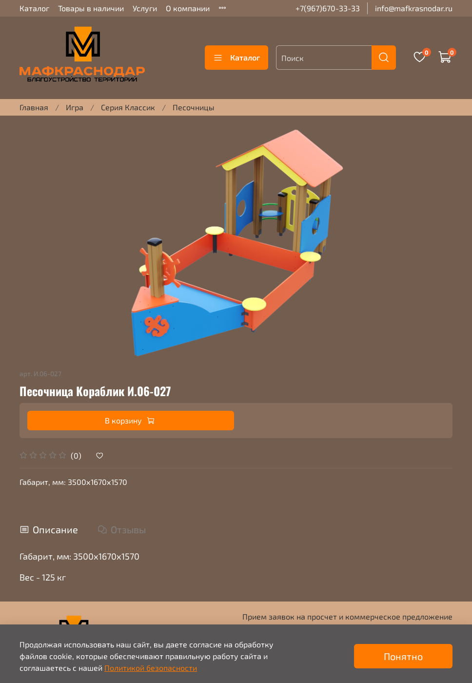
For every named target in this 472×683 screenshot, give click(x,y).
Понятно (403, 656)
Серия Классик (128, 107)
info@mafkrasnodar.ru (413, 8)
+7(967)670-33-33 (327, 8)
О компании (188, 8)
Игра (74, 107)
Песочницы (194, 107)
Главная (34, 107)
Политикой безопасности (150, 667)
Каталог (34, 8)
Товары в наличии (91, 8)
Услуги (145, 8)
